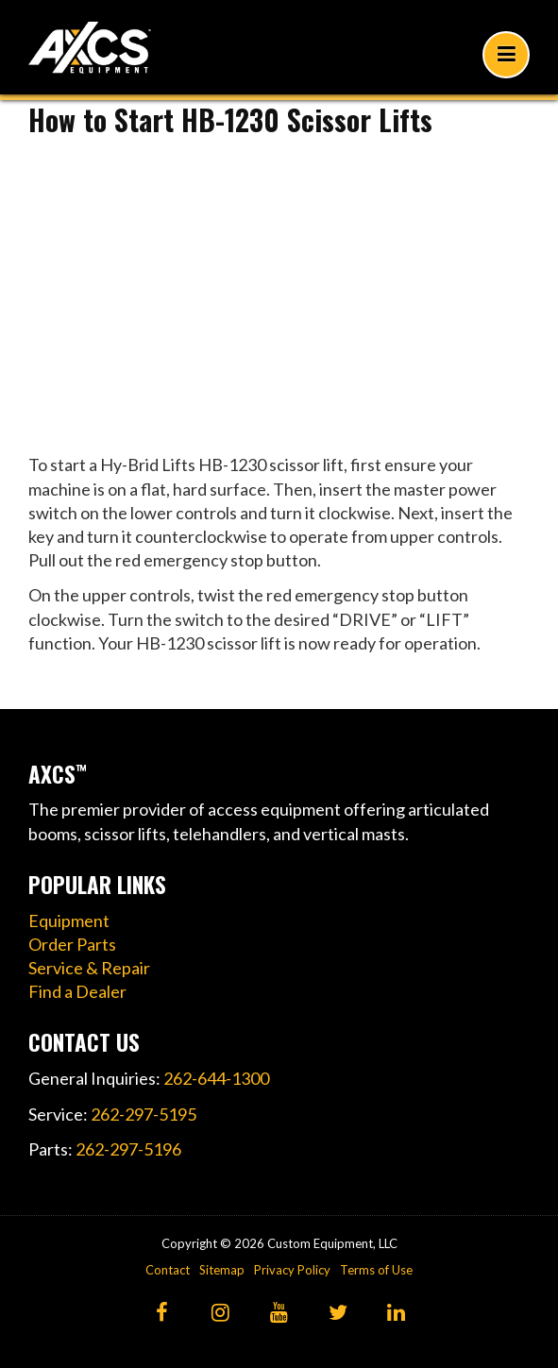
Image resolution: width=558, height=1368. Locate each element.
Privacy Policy (292, 1269)
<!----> (279, 288)
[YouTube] (279, 1313)
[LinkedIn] (396, 1313)
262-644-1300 (216, 1078)
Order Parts (72, 944)
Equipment (69, 920)
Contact (167, 1269)
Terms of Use (376, 1269)
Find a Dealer (77, 991)
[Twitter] (337, 1313)
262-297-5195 (143, 1114)
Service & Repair (89, 967)
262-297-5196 (128, 1149)
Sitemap (222, 1269)
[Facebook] (162, 1313)
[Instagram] (220, 1313)
